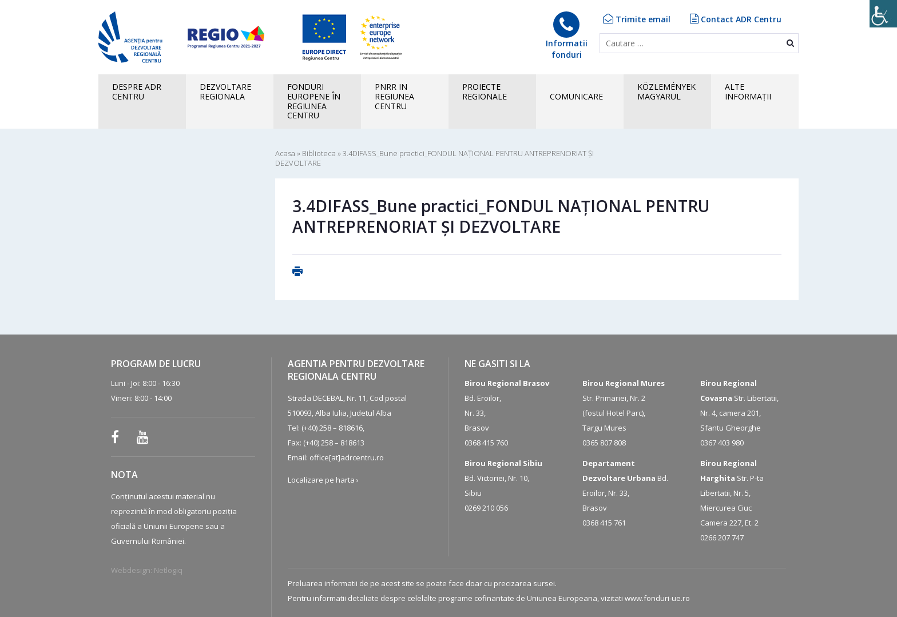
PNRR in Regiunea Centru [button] (394, 96)
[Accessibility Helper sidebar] (883, 13)
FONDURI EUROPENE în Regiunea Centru (313, 101)
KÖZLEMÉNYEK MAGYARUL (666, 91)
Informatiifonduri (567, 35)
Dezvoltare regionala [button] (225, 91)
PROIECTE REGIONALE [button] (484, 91)
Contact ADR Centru (735, 19)
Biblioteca (319, 153)
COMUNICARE (576, 96)
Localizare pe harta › (323, 480)
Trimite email (636, 19)
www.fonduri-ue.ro (657, 598)
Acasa (285, 153)
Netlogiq (168, 570)
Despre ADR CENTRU (136, 91)
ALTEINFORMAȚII (748, 91)
